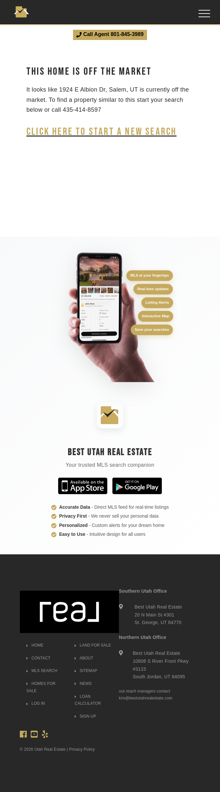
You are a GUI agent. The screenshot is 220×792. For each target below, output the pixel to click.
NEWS (83, 683)
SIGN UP (85, 716)
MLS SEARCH (41, 670)
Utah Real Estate (50, 749)
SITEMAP (86, 670)
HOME (34, 645)
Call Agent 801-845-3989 (109, 34)
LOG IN (35, 703)
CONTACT (38, 658)
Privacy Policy (82, 749)
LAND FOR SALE (93, 645)
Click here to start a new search (101, 131)
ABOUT (84, 658)
